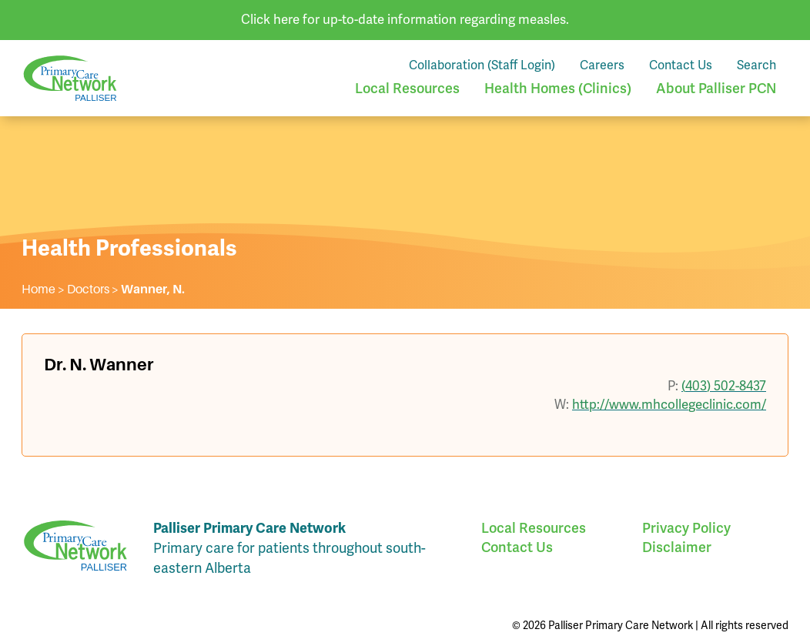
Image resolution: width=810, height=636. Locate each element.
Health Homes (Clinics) (557, 88)
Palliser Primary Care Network (70, 78)
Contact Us (680, 65)
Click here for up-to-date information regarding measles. (405, 19)
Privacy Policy (686, 528)
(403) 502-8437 (723, 385)
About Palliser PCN (716, 88)
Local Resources (407, 88)
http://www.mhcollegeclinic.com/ (669, 404)
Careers (602, 65)
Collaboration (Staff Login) (482, 65)
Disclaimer (676, 547)
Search (756, 65)
